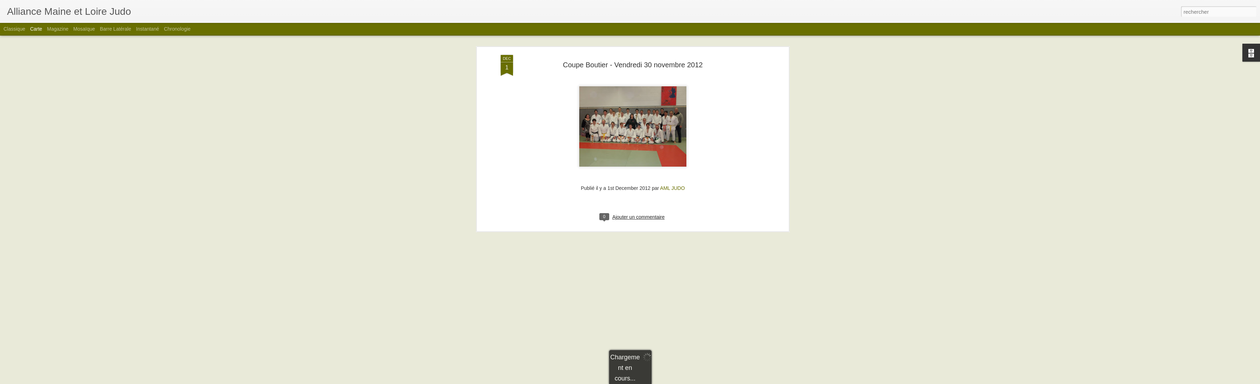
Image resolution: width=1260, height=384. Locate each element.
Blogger (655, 380)
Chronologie (177, 29)
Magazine (58, 29)
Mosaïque (84, 29)
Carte (36, 29)
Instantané (147, 29)
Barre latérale (115, 29)
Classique (14, 29)
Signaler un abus (678, 380)
